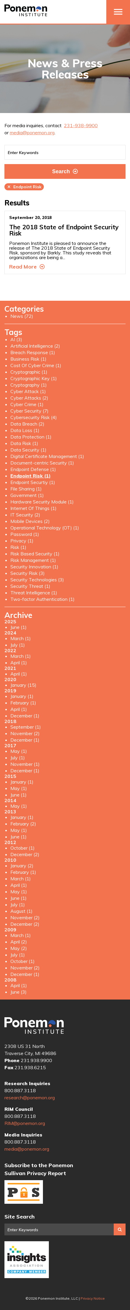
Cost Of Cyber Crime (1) (35, 365)
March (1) (20, 638)
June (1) (18, 627)
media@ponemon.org (32, 132)
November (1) (25, 764)
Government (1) (27, 495)
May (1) (18, 751)
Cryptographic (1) (28, 372)
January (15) (23, 685)
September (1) (25, 727)
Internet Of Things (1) (33, 508)
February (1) (23, 703)
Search (65, 171)
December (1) (24, 716)
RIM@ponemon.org (24, 1123)
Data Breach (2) (27, 424)
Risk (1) (18, 547)
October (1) (22, 848)
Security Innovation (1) (34, 567)
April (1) (18, 662)
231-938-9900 (81, 125)
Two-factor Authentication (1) (42, 599)
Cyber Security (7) (29, 411)
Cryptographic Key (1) (33, 378)
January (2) (21, 866)
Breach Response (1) (32, 352)
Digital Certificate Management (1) (47, 456)
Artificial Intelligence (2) (35, 346)
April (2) (18, 942)
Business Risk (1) (28, 359)
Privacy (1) (21, 541)
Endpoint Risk (24, 186)
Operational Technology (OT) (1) (44, 528)
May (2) (18, 948)
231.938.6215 (30, 1067)
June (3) (18, 992)
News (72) (21, 316)
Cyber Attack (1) (28, 391)
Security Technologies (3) (37, 580)
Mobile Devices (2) (30, 521)
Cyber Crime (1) (27, 404)
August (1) (21, 911)
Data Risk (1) (24, 443)
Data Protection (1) (31, 437)
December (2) (24, 854)
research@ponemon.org (29, 1097)
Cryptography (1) (28, 385)
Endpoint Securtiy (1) (32, 482)
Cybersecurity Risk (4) (33, 417)
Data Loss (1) (24, 430)
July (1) (17, 645)
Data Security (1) (28, 450)
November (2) (25, 733)
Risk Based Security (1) (35, 554)
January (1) (21, 696)
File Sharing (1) (26, 489)
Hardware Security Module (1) (42, 502)
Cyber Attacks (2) (29, 398)
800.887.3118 (20, 1090)
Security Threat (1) (30, 586)
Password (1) (24, 534)
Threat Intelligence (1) (33, 593)
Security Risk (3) (27, 573)
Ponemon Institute (34, 1025)
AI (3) (16, 339)
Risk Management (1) (33, 560)
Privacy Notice (93, 1298)
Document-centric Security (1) (42, 463)
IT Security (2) (25, 515)
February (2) (23, 824)
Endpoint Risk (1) (30, 476)
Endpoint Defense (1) (33, 469)
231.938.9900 (36, 1060)
